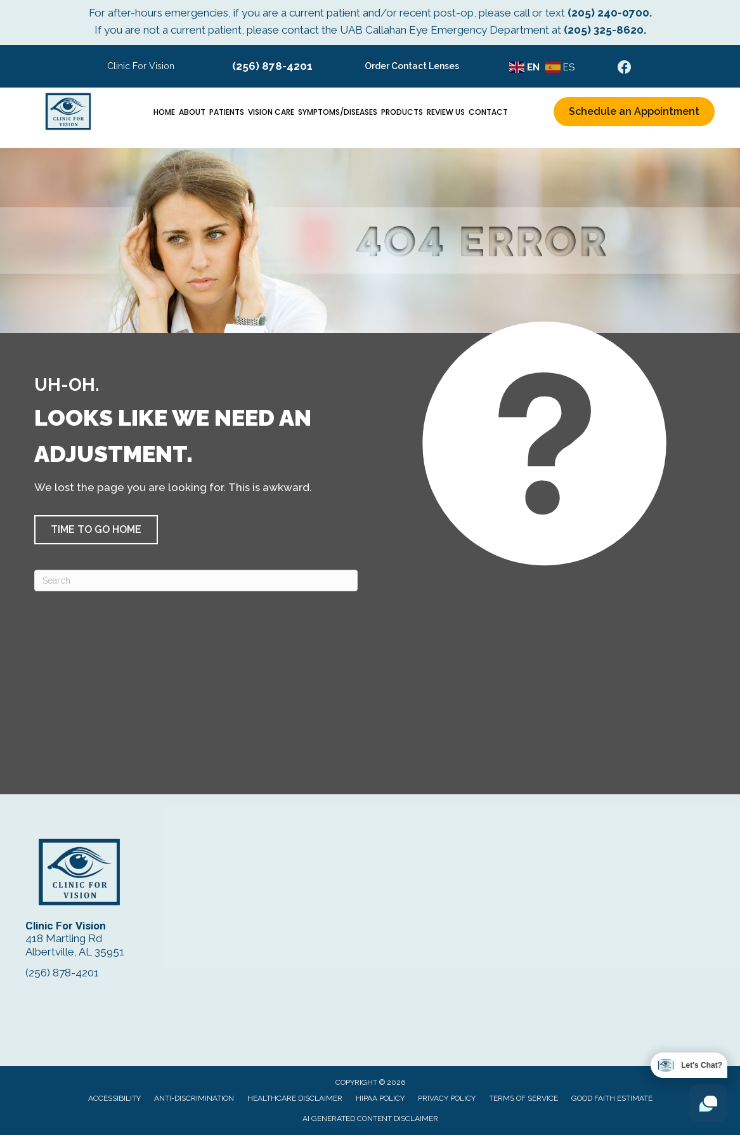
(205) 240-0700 (608, 12)
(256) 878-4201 (272, 66)
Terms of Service (523, 1098)
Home (164, 112)
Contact (488, 112)
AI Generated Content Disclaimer (370, 1118)
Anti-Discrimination (194, 1098)
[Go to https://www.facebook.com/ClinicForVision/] (625, 68)
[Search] (196, 580)
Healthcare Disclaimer (294, 1098)
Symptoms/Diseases (337, 112)
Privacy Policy (447, 1098)
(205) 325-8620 (604, 29)
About (192, 112)
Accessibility (114, 1098)
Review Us (446, 112)
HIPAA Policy (380, 1098)
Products (402, 112)
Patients (226, 112)
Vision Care (271, 112)
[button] (96, 529)
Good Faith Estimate (611, 1098)
